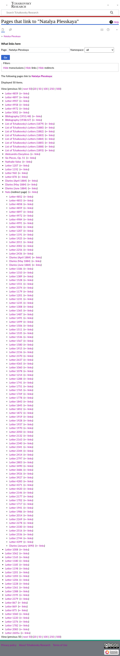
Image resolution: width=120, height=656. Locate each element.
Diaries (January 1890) (21, 545)
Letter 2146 (15, 492)
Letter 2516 (15, 530)
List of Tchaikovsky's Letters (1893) (24, 150)
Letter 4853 (15, 200)
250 (52, 88)
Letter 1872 (15, 412)
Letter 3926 (15, 473)
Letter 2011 (15, 242)
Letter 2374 (15, 287)
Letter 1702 (15, 500)
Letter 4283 (15, 481)
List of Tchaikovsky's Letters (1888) (24, 146)
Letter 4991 (15, 223)
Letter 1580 (15, 344)
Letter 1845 (15, 405)
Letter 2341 (15, 446)
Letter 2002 (15, 245)
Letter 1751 (15, 386)
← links (24, 93)
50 (39, 88)
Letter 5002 (11, 112)
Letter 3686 (15, 469)
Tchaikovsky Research (21, 5)
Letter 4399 (15, 541)
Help (116, 21)
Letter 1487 (15, 314)
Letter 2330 (15, 526)
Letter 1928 (15, 420)
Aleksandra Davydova (17, 153)
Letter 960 (11, 172)
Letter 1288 (15, 378)
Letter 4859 (11, 93)
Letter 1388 (11, 591)
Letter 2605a (12, 632)
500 (58, 88)
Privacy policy (8, 645)
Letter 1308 (15, 306)
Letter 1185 (11, 564)
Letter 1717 (15, 503)
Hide (6, 67)
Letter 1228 (11, 583)
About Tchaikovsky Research (34, 645)
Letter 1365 (15, 310)
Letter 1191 (15, 234)
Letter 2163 (15, 439)
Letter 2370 (15, 355)
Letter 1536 (15, 336)
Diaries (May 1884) (15, 184)
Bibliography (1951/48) (18, 116)
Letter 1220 (11, 617)
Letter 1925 (15, 238)
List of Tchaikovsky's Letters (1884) (24, 138)
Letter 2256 (15, 249)
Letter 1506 (15, 325)
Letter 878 (11, 176)
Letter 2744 (15, 538)
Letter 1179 (15, 291)
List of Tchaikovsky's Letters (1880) (24, 127)
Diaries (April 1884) (16, 180)
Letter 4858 (15, 204)
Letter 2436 (15, 253)
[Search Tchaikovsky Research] (60, 12)
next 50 (27, 88)
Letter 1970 (15, 427)
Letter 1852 (15, 408)
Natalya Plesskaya (12, 36)
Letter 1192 (11, 169)
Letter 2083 (11, 629)
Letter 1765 (15, 390)
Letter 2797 (15, 458)
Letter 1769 (15, 393)
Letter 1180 (11, 560)
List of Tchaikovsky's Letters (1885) (24, 142)
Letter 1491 (15, 317)
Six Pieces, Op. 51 (15, 157)
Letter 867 (11, 602)
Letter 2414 (15, 454)
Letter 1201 (15, 295)
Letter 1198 (11, 568)
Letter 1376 (11, 621)
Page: (4, 49)
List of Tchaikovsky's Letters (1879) (24, 123)
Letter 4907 (11, 100)
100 (45, 88)
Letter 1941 (15, 507)
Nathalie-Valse (13, 161)
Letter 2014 (15, 515)
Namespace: (77, 49)
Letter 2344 (15, 450)
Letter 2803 (15, 462)
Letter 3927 (15, 477)
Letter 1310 (15, 272)
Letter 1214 (15, 374)
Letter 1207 (11, 165)
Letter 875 (11, 610)
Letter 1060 (15, 367)
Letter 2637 (15, 359)
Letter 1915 (15, 348)
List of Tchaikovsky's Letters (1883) (24, 135)
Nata (8, 191)
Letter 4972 (11, 108)
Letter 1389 (15, 276)
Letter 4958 (11, 104)
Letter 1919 (15, 416)
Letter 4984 (15, 219)
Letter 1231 (15, 298)
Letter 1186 (15, 268)
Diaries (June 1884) (16, 188)
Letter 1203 (11, 575)
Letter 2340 (15, 443)
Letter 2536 (15, 534)
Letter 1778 (15, 397)
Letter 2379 (11, 598)
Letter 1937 (15, 424)
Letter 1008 (11, 549)
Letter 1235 (15, 302)
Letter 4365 (15, 363)
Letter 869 (11, 606)
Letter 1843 (15, 401)
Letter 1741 (15, 382)
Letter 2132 (15, 435)
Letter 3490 (15, 465)
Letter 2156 (15, 352)
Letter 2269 (15, 519)
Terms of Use (60, 645)
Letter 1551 (15, 283)
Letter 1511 (15, 329)
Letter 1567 (15, 340)
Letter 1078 (15, 371)
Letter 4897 (11, 97)
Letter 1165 (11, 557)
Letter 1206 (11, 579)
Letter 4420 (15, 488)
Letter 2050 (15, 431)
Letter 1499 (15, 321)
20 (35, 88)
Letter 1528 (15, 279)
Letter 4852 (15, 196)
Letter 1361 (11, 587)
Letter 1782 (11, 625)
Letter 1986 (15, 511)
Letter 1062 (11, 553)
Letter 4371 (15, 484)
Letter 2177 (15, 496)
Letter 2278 (15, 522)
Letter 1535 (15, 333)
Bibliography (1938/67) (18, 119)
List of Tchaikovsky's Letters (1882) (24, 131)
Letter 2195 (11, 594)
